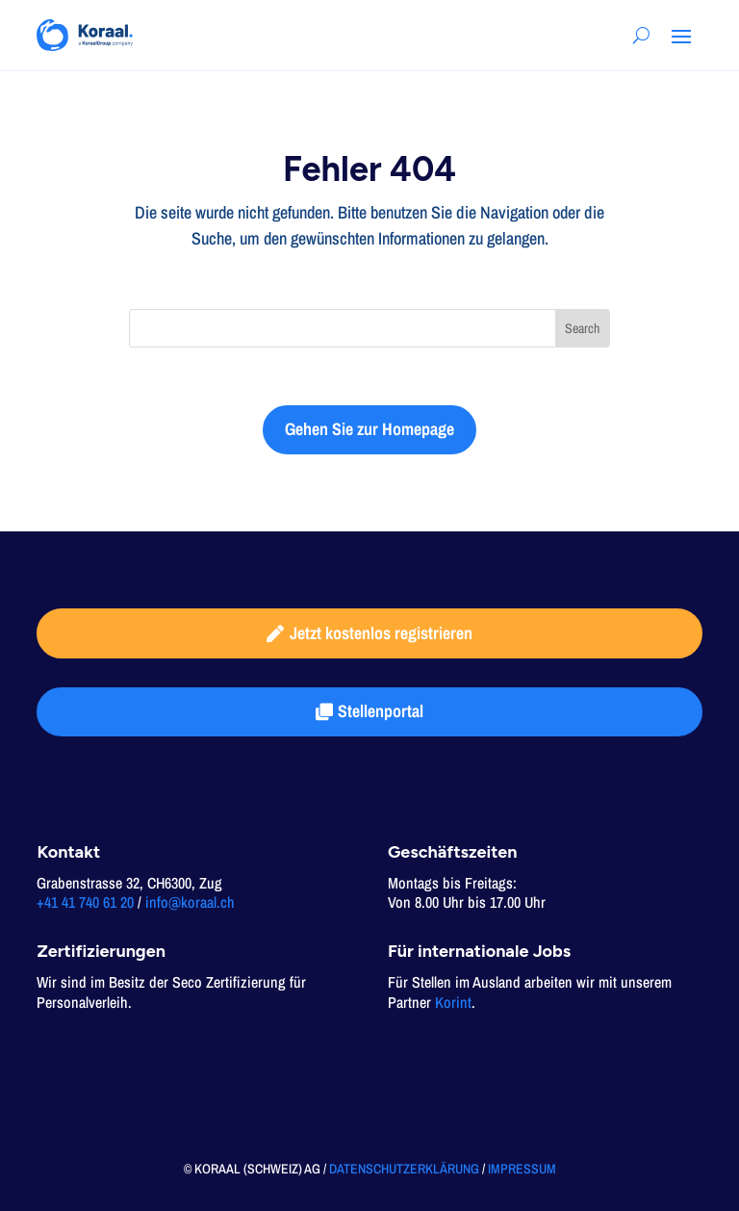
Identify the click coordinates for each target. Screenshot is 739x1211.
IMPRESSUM (522, 1168)
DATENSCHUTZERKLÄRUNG (404, 1168)
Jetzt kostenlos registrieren (381, 633)
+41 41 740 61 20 (85, 902)
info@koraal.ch (190, 902)
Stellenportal (380, 711)
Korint (453, 1002)
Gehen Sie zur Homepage (369, 429)
